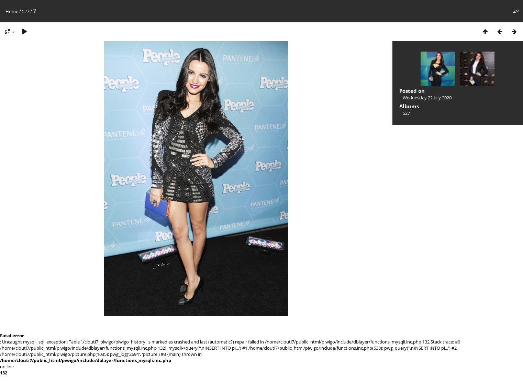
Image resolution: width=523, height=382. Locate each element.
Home (11, 11)
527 (25, 11)
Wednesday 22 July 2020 (427, 98)
